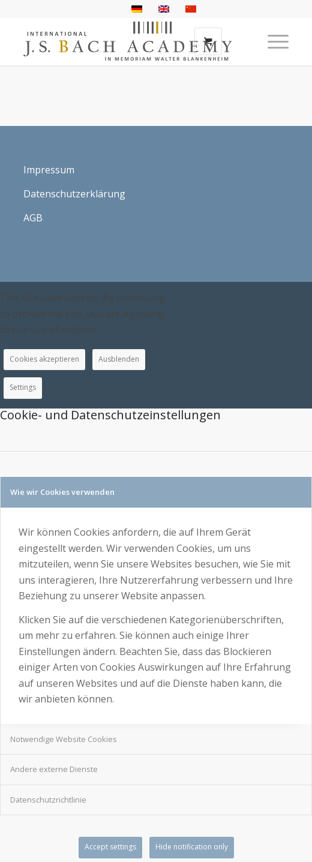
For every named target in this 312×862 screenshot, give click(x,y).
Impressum (48, 169)
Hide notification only (191, 847)
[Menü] (272, 41)
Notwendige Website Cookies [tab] (63, 739)
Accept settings (110, 847)
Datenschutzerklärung (74, 193)
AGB (33, 217)
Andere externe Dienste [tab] (54, 769)
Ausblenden (118, 359)
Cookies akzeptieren (44, 359)
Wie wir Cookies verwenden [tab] (62, 491)
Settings (23, 387)
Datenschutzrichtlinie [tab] (48, 799)
